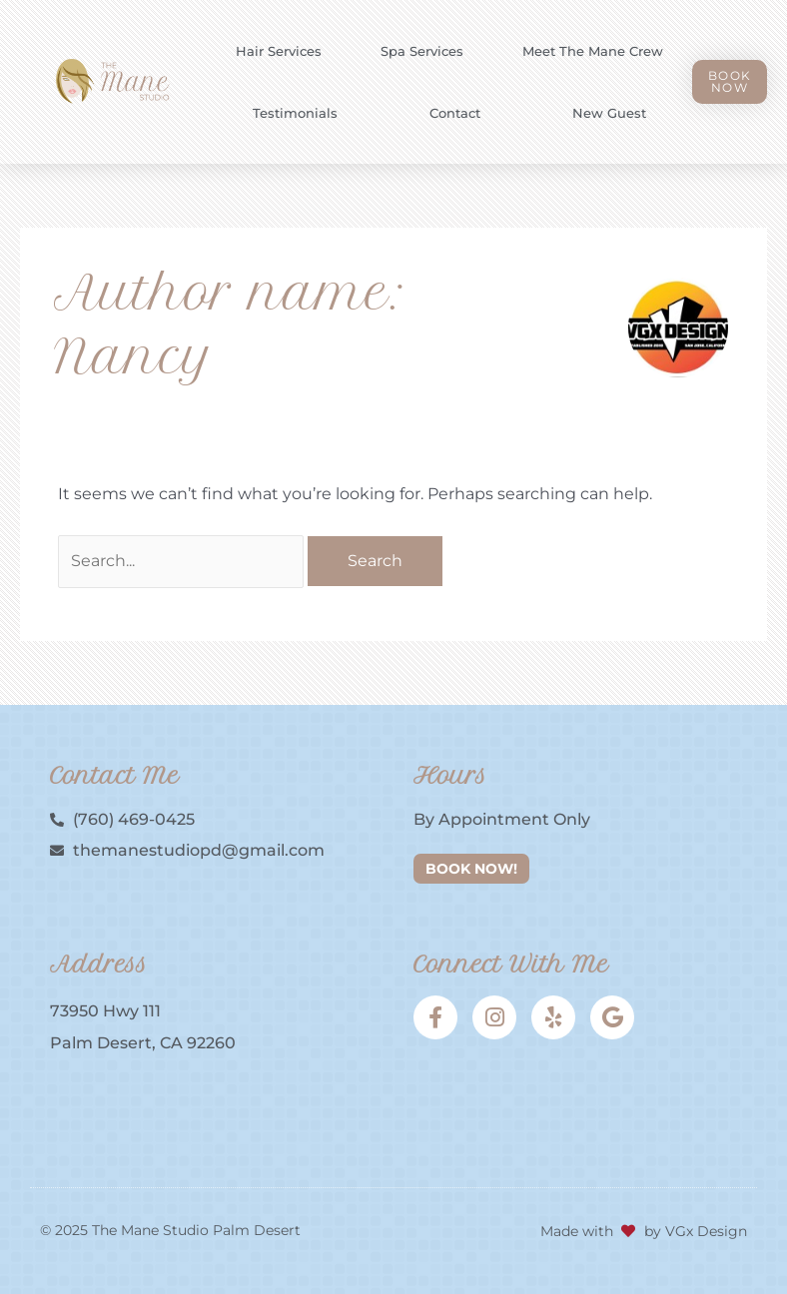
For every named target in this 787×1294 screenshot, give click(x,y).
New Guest (609, 113)
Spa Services (422, 51)
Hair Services (279, 51)
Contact (454, 113)
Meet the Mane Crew (592, 51)
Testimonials (295, 113)
